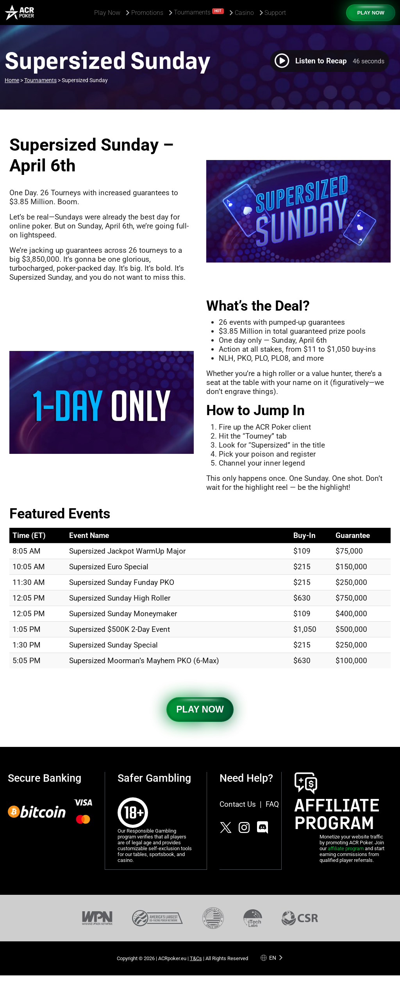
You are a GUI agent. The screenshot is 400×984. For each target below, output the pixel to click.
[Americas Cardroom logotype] (19, 12)
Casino (244, 12)
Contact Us (238, 804)
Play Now (107, 12)
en (272, 957)
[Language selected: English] (272, 957)
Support (275, 12)
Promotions (147, 12)
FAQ (272, 804)
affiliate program (346, 848)
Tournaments (199, 12)
